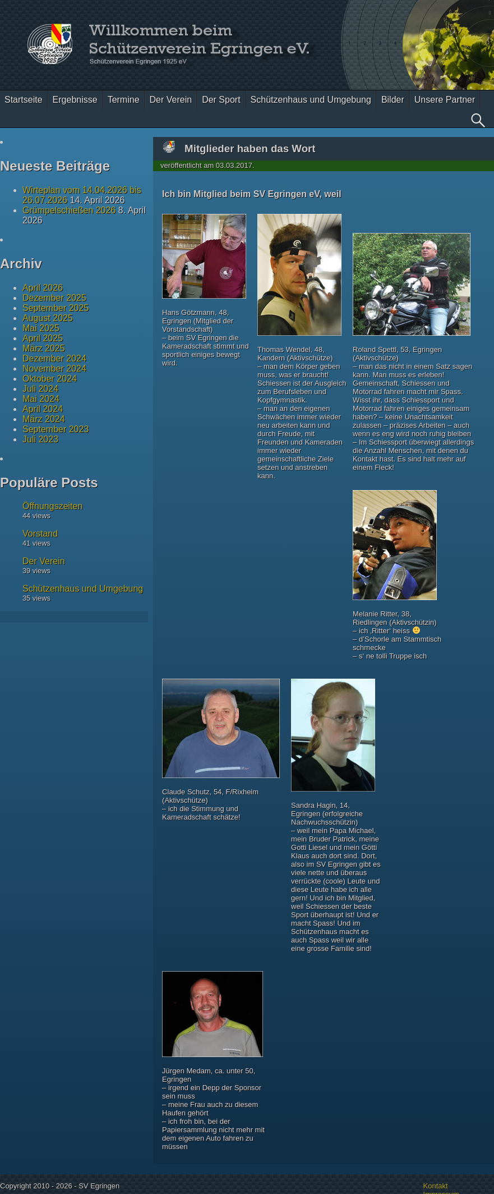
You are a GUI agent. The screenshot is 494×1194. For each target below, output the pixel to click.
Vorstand (40, 533)
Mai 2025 (40, 328)
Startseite (23, 99)
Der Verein (171, 99)
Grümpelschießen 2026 (69, 210)
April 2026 (42, 287)
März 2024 (43, 419)
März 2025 (43, 348)
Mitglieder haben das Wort (249, 148)
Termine (124, 99)
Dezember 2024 (54, 358)
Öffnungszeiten (52, 506)
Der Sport (221, 99)
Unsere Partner (444, 99)
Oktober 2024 (49, 378)
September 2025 (55, 308)
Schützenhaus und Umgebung (311, 99)
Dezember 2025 (54, 298)
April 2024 (42, 409)
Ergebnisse (75, 99)
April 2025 (42, 338)
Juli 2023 (40, 439)
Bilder (392, 99)
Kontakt (435, 1186)
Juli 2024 (40, 389)
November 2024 (54, 368)
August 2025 (47, 318)
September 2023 (55, 429)
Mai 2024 (40, 399)
